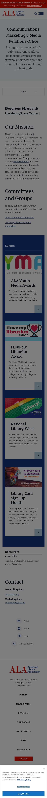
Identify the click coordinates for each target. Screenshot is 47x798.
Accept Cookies (24, 795)
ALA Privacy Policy (24, 781)
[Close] (44, 770)
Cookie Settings (23, 788)
